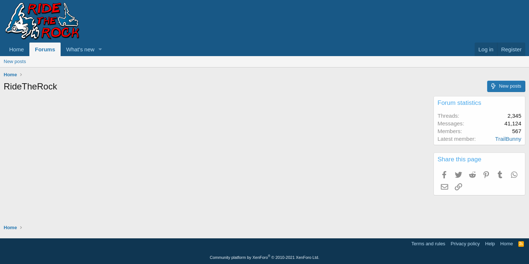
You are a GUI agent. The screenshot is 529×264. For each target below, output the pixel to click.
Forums (45, 49)
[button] (100, 49)
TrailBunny (508, 139)
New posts (15, 61)
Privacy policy (465, 243)
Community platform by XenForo (264, 257)
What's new (80, 49)
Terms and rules (428, 243)
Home (16, 49)
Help (490, 243)
